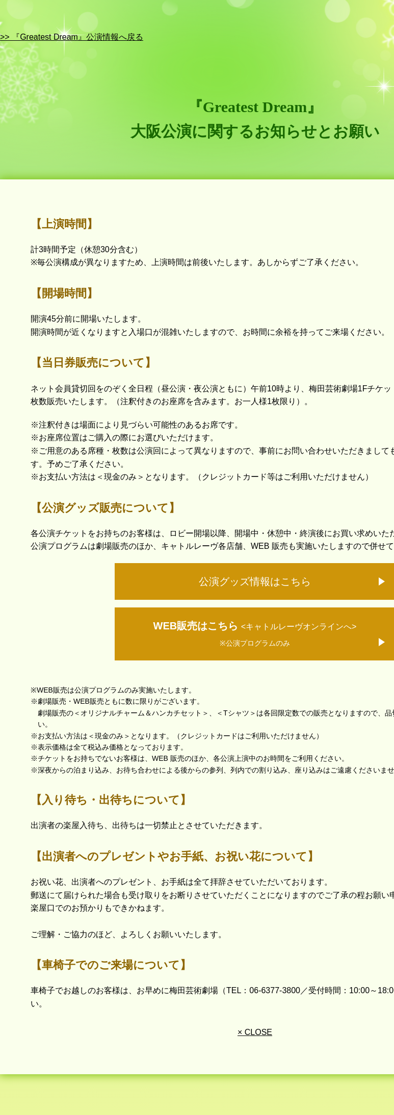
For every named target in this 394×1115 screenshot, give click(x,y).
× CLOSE (255, 1032)
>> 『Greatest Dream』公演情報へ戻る (71, 37)
